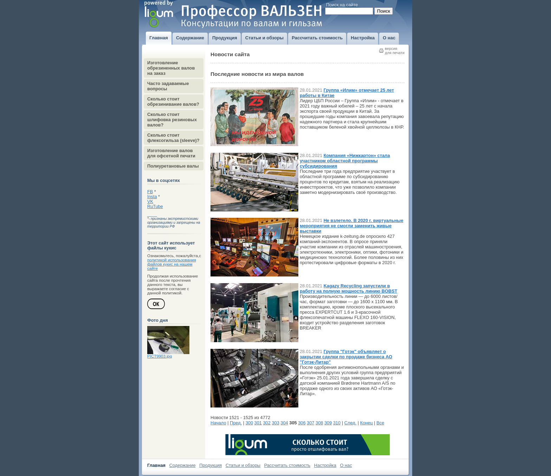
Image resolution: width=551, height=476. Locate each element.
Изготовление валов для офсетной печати (171, 153)
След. (350, 422)
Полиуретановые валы (173, 166)
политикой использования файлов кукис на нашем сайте (171, 264)
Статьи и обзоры (243, 465)
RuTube (155, 206)
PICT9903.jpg (159, 356)
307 (310, 422)
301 (258, 422)
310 (337, 422)
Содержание (182, 465)
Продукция (210, 465)
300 (249, 422)
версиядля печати (394, 50)
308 (319, 422)
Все (380, 422)
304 (284, 422)
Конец (366, 422)
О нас (346, 465)
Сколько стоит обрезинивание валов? (173, 101)
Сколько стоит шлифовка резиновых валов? (172, 120)
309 (328, 422)
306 (301, 422)
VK (150, 201)
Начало (218, 422)
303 (275, 422)
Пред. (236, 422)
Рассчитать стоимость (287, 465)
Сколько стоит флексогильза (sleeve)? (173, 137)
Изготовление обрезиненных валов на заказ (171, 68)
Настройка (325, 465)
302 (267, 422)
